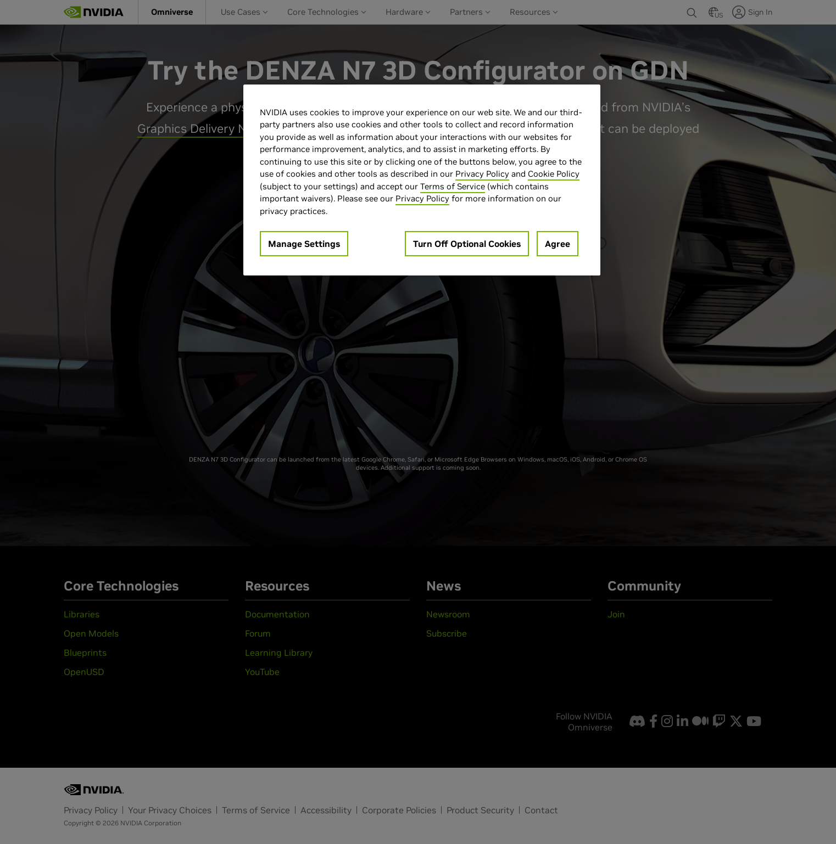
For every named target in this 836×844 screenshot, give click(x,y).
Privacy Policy (482, 173)
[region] (421, 180)
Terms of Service (452, 186)
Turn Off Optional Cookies (467, 243)
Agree (557, 243)
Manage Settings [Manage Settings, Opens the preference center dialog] (304, 243)
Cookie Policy (553, 173)
